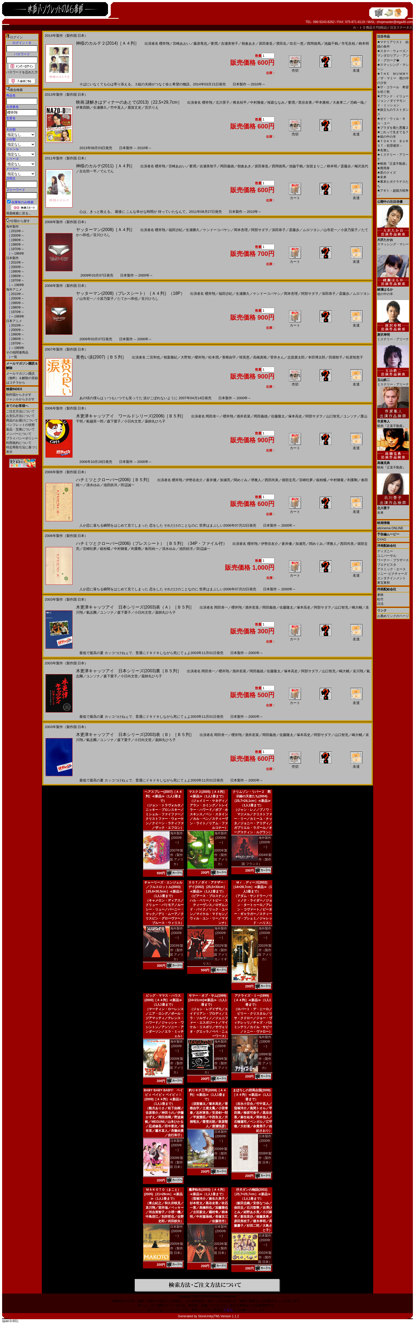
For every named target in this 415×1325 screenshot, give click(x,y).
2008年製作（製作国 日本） (265, 1158)
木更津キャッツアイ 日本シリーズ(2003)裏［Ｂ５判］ (128, 671)
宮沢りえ (152, 107)
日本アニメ (14, 321)
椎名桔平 (240, 102)
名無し (383, 150)
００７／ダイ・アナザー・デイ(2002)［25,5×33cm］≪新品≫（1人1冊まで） (207, 887)
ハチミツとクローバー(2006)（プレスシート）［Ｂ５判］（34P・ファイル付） (151, 543)
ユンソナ (350, 416)
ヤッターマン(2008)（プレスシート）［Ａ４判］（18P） (130, 293)
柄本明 (364, 43)
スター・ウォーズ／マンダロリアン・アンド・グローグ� (393, 55)
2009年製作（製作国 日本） (176, 1162)
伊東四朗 (83, 107)
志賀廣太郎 (296, 357)
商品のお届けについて (22, 420)
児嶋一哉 (357, 102)
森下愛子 (114, 421)
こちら (228, 1310)
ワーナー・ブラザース (393, 560)
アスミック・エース (391, 569)
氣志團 (91, 612)
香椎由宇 (229, 357)
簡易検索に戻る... (18, 213)
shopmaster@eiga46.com (395, 22)
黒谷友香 (305, 102)
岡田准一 (212, 416)
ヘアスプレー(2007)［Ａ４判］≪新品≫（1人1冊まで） (163, 796)
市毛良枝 (348, 43)
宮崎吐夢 (306, 480)
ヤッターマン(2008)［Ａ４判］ (105, 229)
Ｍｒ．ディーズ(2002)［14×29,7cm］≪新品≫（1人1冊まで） (252, 887)
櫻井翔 (164, 43)
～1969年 (17, 253)
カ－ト (358, 27)
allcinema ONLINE (390, 528)
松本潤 (213, 357)
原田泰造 (266, 43)
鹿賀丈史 (134, 107)
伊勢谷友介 (194, 480)
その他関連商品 (17, 352)
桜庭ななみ (276, 102)
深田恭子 (279, 230)
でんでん (107, 171)
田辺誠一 (127, 485)
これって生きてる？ (393, 132)
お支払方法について (20, 416)
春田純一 (152, 549)
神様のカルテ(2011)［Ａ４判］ (105, 166)
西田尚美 (271, 480)
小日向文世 (132, 421)
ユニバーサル (386, 556)
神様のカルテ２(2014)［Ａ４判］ (107, 43)
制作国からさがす (18, 395)
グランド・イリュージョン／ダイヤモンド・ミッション (393, 100)
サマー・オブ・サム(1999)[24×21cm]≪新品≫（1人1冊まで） (207, 1000)
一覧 (13, 357)
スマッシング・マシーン (393, 242)
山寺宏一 (330, 230)
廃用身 (383, 168)
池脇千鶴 (331, 43)
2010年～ (17, 231)
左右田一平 (88, 171)
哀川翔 (358, 671)
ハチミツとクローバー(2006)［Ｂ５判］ (114, 479)
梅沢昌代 (361, 166)
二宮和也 (153, 357)
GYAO (381, 539)
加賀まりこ (314, 166)
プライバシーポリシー (22, 438)
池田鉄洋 (110, 485)
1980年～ (17, 244)
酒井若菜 (243, 416)
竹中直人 (117, 107)
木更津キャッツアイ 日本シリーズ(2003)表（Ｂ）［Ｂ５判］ (135, 734)
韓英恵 (244, 357)
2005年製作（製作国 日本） (176, 1248)
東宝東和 (383, 583)
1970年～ (17, 249)
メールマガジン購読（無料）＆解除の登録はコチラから (22, 378)
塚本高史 (295, 416)
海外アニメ (14, 289)
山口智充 (333, 416)
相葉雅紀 (170, 357)
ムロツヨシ (311, 230)
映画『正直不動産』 (393, 163)
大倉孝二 (339, 102)
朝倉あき (248, 43)
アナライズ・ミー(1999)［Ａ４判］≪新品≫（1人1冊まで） (251, 1000)
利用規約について (18, 443)
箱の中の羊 (386, 137)
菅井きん (277, 357)
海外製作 (12, 226)
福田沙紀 (175, 230)
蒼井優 (211, 480)
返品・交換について (20, 429)
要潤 (214, 43)
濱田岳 (281, 43)
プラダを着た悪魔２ (393, 128)
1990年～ (17, 240)
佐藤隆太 (278, 416)
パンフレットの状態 (20, 425)
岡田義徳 (227, 166)
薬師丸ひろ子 (155, 421)
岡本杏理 (241, 230)
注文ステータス (401, 27)
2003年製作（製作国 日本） (220, 1248)
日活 (380, 604)
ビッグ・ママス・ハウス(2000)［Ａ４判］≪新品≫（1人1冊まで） (163, 1000)
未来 (381, 177)
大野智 (186, 357)
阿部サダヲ (259, 230)
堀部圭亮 (289, 480)
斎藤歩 (346, 166)
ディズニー (385, 551)
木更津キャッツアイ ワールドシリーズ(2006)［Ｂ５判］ (131, 416)
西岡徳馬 (314, 43)
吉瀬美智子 (229, 43)
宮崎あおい (181, 43)
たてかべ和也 (127, 299)
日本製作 (12, 258)
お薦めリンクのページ (393, 616)
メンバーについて (18, 434)
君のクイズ (386, 172)
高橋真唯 (260, 357)
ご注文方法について (20, 411)
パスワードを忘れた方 (22, 72)
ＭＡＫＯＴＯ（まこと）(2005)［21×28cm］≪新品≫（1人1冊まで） (163, 1194)
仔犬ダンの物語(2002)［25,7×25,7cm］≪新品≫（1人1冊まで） (251, 1194)
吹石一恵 (297, 43)
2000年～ (17, 235)
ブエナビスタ (386, 565)
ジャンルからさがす (20, 399)
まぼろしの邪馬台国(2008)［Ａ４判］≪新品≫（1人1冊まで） (251, 1094)
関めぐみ (240, 480)
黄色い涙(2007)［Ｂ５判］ (101, 357)
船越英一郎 (94, 421)
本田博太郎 (316, 357)
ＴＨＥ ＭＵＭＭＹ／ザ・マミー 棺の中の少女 (393, 78)
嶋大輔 (357, 607)
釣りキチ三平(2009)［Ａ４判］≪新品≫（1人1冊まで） (208, 1094)
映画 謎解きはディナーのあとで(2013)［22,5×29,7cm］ (129, 102)
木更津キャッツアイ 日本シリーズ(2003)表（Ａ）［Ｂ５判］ (135, 607)
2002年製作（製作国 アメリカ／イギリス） (215, 954)
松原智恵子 (354, 357)
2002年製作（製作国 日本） (265, 1257)
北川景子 (222, 102)
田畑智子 (335, 357)
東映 (380, 595)
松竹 (380, 599)
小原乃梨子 (349, 230)
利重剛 (352, 480)
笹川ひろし (101, 235)
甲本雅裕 (322, 102)
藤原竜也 (200, 43)
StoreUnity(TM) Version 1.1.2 (218, 1316)
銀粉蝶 (321, 480)
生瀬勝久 (100, 107)
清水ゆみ (93, 485)
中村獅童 (337, 480)
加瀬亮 (225, 480)
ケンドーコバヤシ (217, 230)
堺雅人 (256, 480)
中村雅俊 (257, 102)
